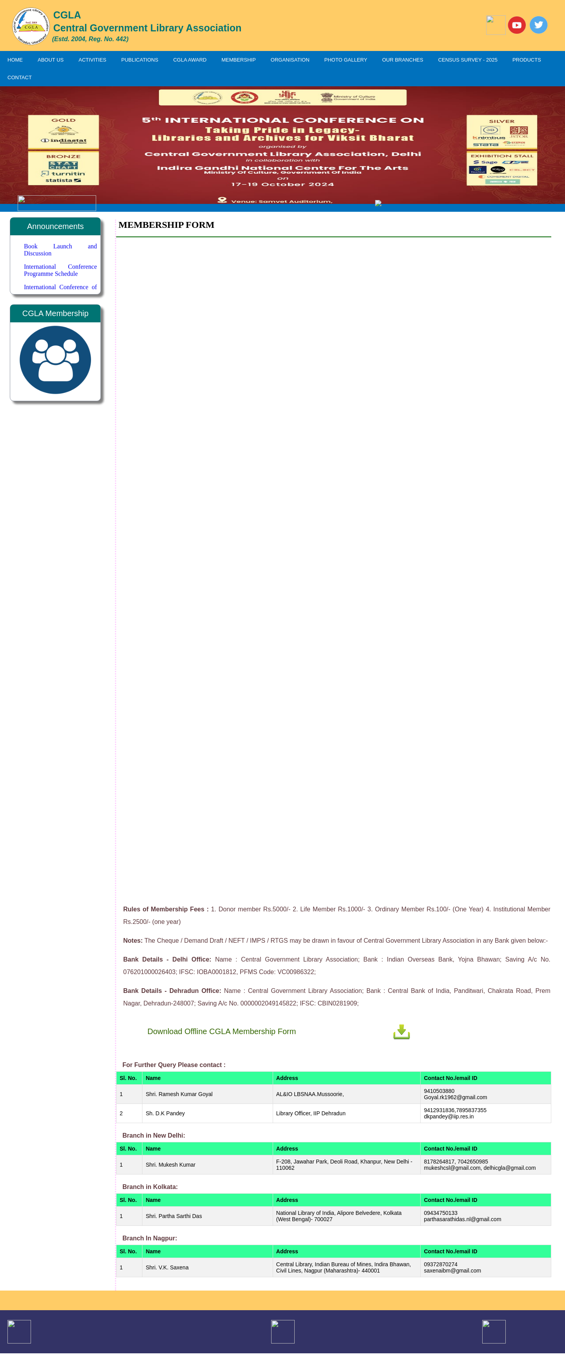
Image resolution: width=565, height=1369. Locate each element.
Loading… (333, 566)
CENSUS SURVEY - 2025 (468, 60)
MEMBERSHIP (238, 60)
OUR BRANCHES (402, 60)
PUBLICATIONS (139, 60)
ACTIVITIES (92, 60)
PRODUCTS (526, 60)
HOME (15, 60)
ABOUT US (51, 60)
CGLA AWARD (189, 60)
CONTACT (19, 77)
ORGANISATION (290, 60)
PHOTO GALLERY (345, 60)
